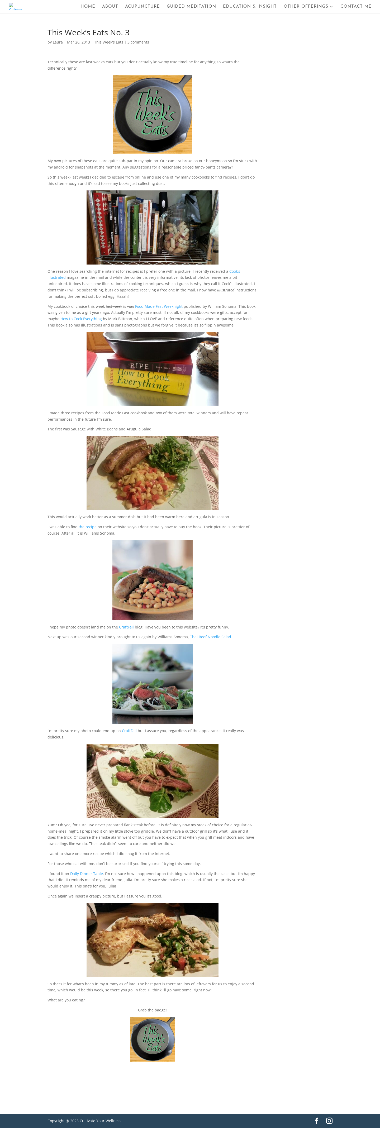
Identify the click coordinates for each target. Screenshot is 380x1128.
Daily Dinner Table (86, 873)
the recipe (88, 526)
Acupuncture (142, 7)
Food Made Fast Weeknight (159, 306)
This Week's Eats (108, 42)
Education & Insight (250, 7)
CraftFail (126, 627)
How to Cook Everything (81, 318)
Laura (58, 42)
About (110, 7)
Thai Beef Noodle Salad (210, 636)
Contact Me (356, 7)
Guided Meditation (191, 7)
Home (87, 7)
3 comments (138, 42)
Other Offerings (306, 7)
